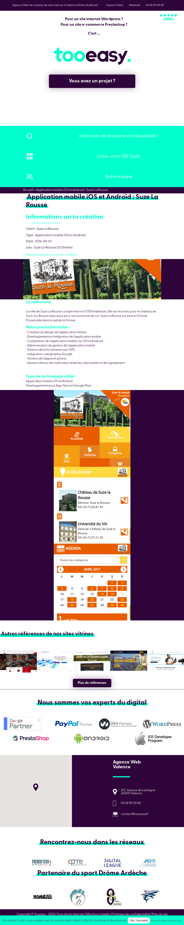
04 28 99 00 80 (131, 803)
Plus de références (92, 683)
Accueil (28, 190)
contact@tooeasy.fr (135, 814)
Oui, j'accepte (139, 920)
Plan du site (160, 914)
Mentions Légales (98, 914)
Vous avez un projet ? (92, 81)
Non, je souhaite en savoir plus (166, 920)
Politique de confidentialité (131, 914)
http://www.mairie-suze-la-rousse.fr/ (52, 254)
